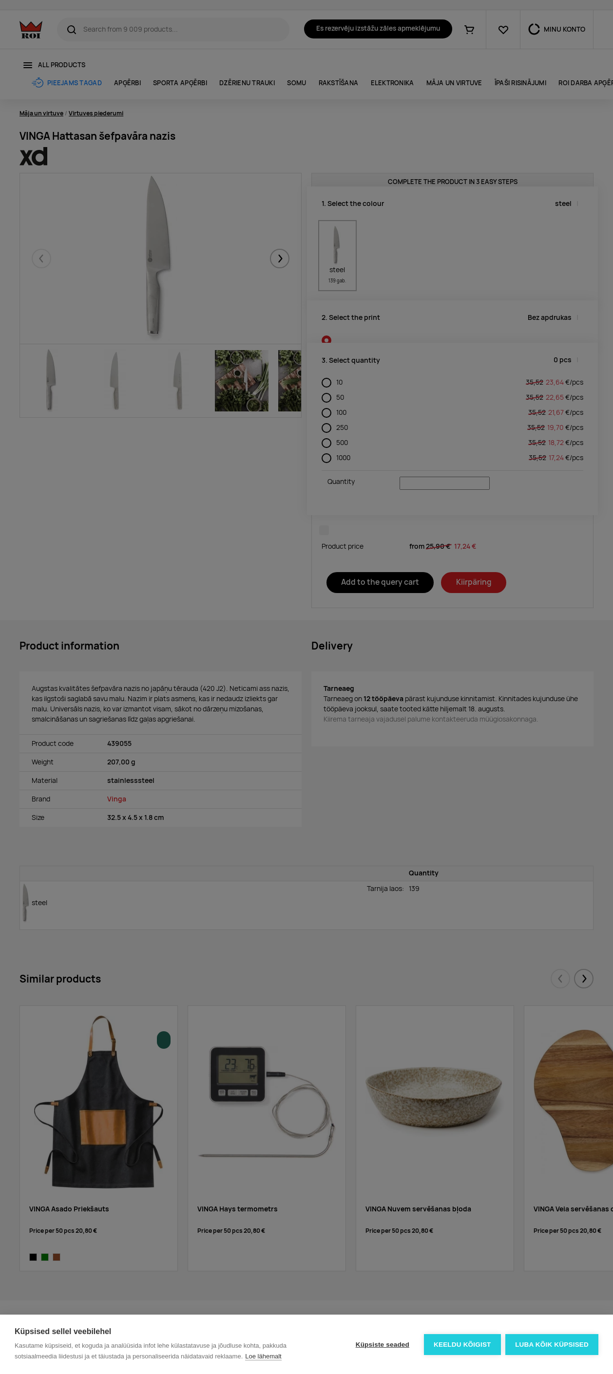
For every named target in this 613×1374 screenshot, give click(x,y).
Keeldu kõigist (462, 1344)
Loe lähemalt (263, 1356)
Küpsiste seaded (382, 1344)
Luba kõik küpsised (552, 1344)
